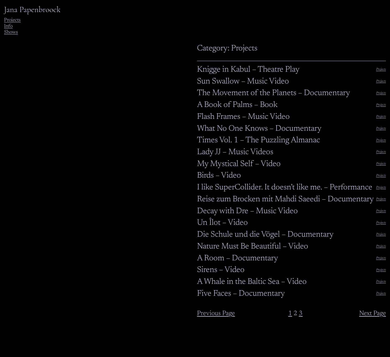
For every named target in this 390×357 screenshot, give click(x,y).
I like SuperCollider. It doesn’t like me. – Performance (284, 187)
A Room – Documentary (237, 258)
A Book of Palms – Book (237, 105)
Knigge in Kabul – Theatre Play (248, 70)
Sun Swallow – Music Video (243, 81)
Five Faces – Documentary (241, 294)
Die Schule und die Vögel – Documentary (265, 235)
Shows (11, 32)
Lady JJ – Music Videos (235, 152)
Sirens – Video (221, 270)
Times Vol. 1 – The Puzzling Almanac (258, 140)
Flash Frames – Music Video (243, 117)
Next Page (372, 313)
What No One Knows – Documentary (259, 129)
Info (8, 26)
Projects (12, 20)
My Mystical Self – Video (239, 164)
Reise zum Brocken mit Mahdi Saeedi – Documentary (285, 199)
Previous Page (216, 313)
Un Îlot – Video (222, 223)
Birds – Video (219, 176)
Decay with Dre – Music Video (247, 211)
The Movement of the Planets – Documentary (273, 93)
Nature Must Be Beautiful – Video (252, 246)
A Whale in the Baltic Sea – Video (252, 282)
